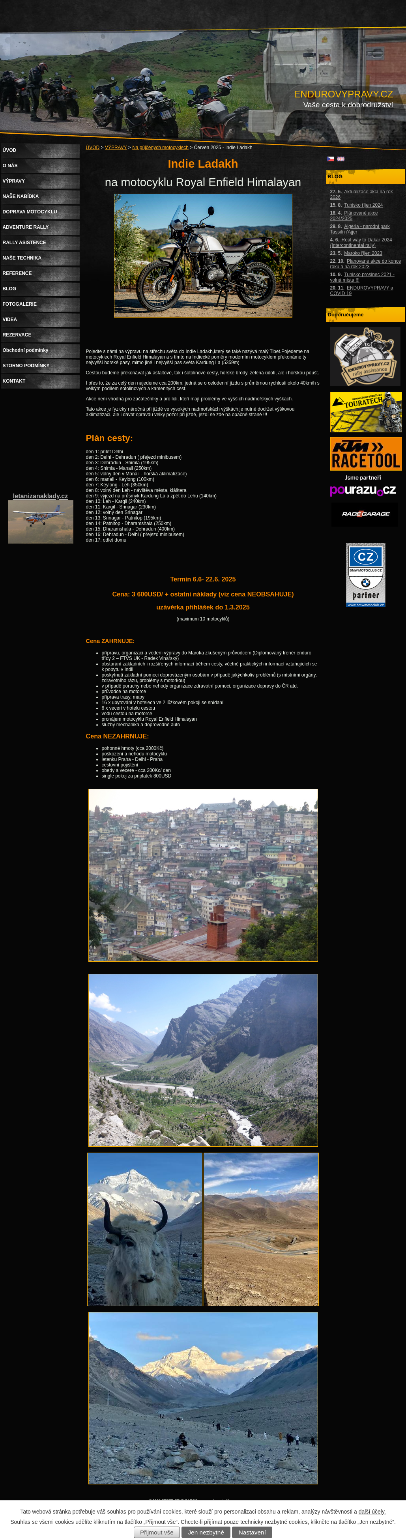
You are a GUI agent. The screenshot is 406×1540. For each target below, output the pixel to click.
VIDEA (10, 319)
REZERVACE (17, 335)
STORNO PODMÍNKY (26, 365)
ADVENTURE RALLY (26, 227)
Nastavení (252, 1532)
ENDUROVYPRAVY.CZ (343, 94)
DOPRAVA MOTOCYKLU (30, 212)
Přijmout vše (157, 1532)
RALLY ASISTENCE (24, 242)
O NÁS (10, 165)
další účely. (372, 1511)
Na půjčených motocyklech (160, 147)
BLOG (10, 289)
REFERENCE (17, 273)
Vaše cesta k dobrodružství (348, 105)
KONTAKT (14, 381)
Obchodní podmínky (26, 350)
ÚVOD (93, 147)
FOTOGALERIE (20, 304)
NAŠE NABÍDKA (21, 196)
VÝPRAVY (116, 147)
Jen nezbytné (206, 1532)
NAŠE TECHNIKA (22, 258)
